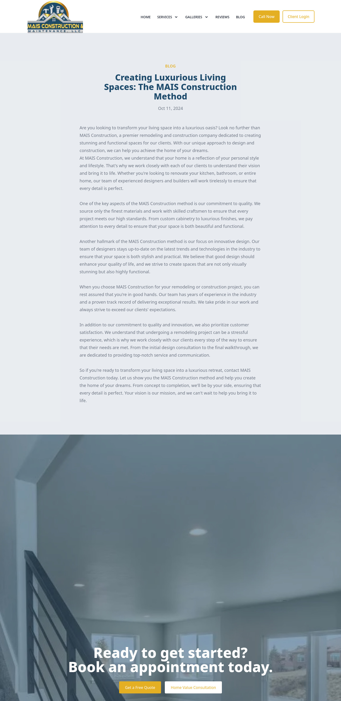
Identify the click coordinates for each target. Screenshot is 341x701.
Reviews (222, 21)
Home (146, 21)
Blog (240, 21)
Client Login (298, 20)
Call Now (266, 20)
